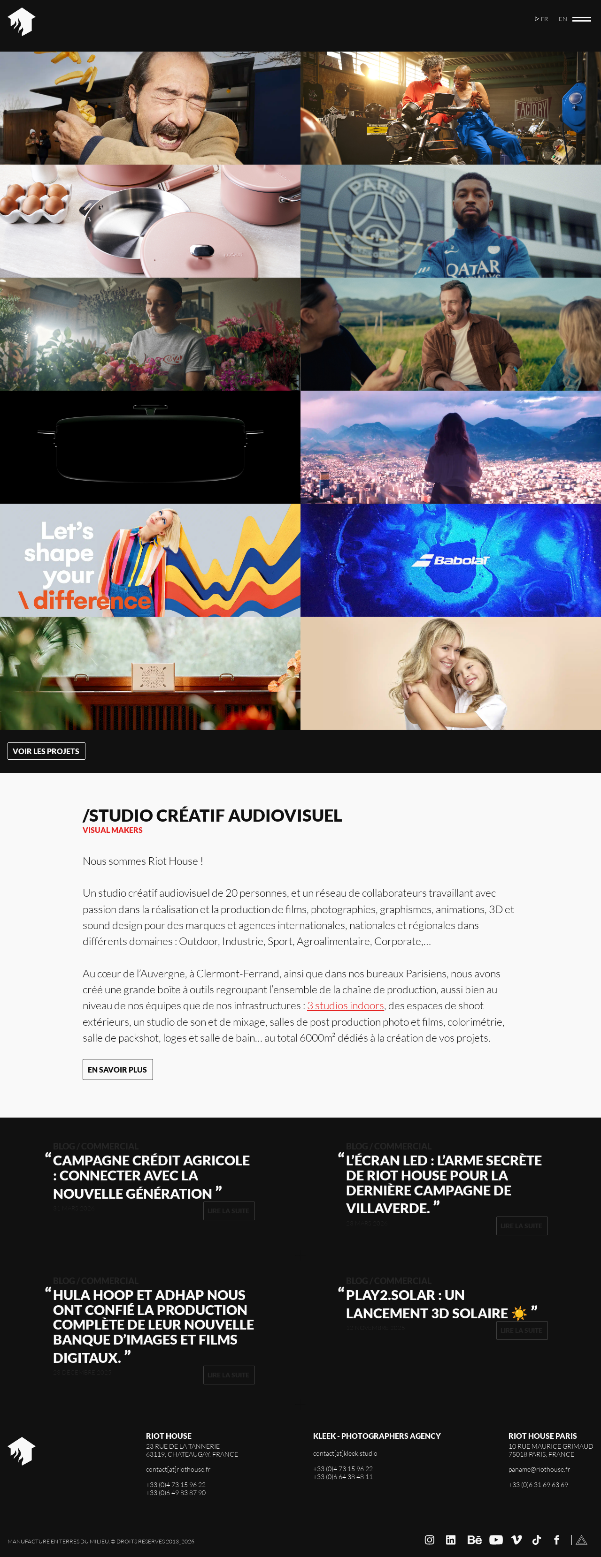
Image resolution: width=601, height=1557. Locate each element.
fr (544, 19)
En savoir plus (117, 1069)
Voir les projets (46, 751)
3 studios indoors (345, 1005)
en (563, 19)
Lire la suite (228, 1211)
